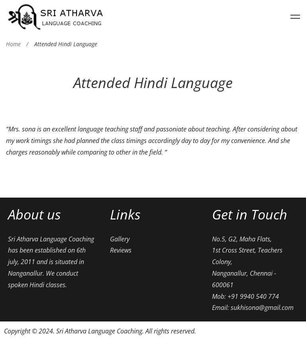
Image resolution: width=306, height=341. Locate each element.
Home (13, 44)
